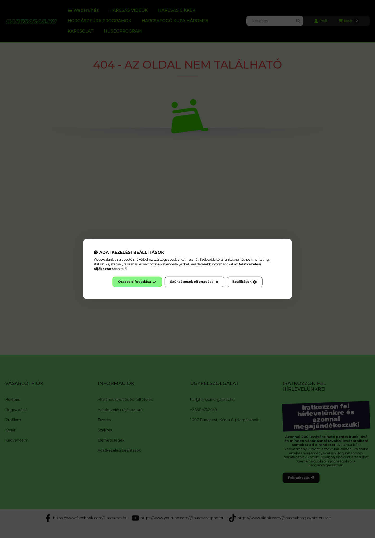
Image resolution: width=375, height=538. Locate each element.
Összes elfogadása (137, 282)
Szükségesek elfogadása (194, 282)
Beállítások (244, 282)
